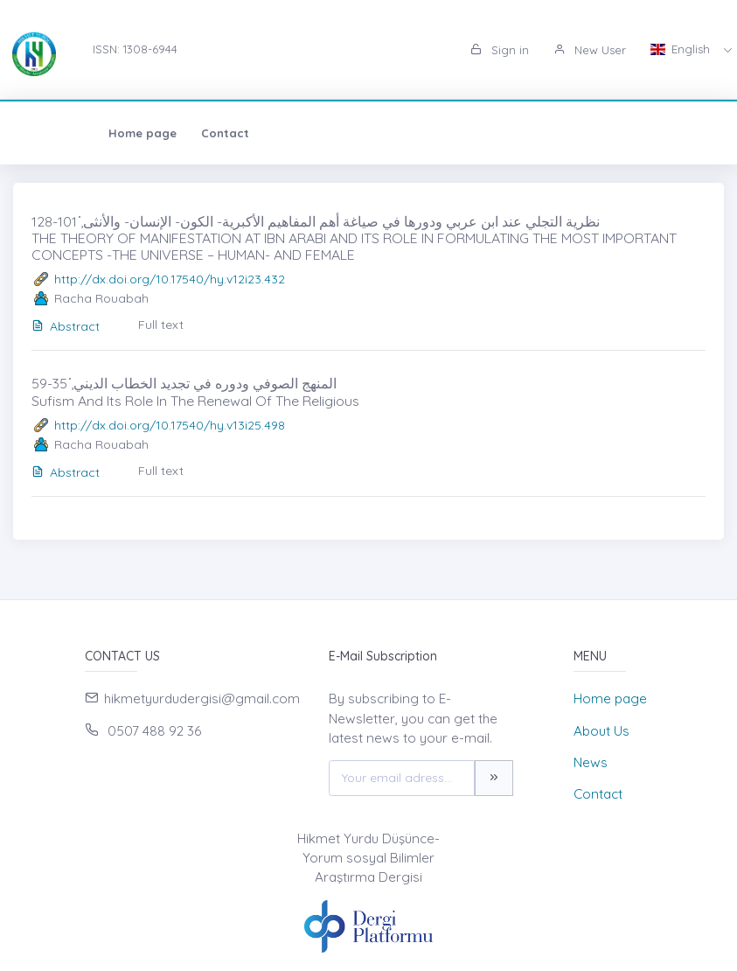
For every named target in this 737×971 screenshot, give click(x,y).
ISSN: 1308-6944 (135, 49)
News (591, 762)
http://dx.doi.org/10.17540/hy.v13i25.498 (169, 425)
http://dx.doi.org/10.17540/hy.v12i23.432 (169, 279)
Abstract (65, 326)
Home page (67, 133)
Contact (150, 133)
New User (589, 50)
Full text (161, 324)
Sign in (499, 50)
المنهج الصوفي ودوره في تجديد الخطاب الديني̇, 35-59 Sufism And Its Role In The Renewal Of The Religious (195, 391)
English (681, 49)
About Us (601, 731)
